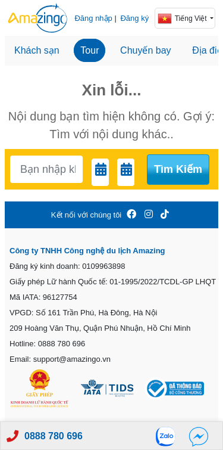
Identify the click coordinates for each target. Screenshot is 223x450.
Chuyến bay (145, 50)
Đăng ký (134, 18)
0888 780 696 (53, 436)
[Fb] (199, 436)
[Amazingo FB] (131, 214)
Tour (89, 50)
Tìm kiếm (178, 169)
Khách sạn (36, 50)
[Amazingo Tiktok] (165, 214)
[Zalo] (169, 436)
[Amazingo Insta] (149, 214)
